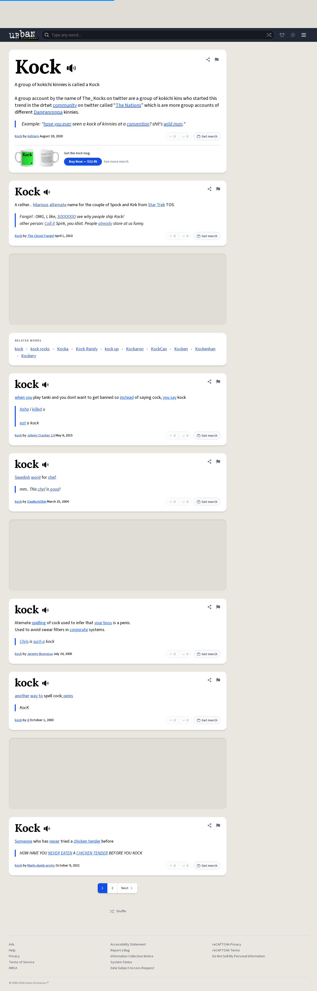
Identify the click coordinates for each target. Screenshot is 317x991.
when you (23, 397)
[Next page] (127, 888)
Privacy (14, 956)
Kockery (28, 356)
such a (39, 641)
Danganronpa (48, 112)
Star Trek (156, 205)
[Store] (282, 35)
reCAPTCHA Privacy (226, 944)
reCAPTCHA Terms (226, 950)
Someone (23, 841)
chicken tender (87, 841)
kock (19, 349)
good (54, 489)
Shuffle (117, 911)
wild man (173, 124)
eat (23, 423)
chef (52, 477)
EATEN (66, 853)
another (22, 696)
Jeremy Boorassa (40, 653)
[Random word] (269, 35)
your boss (103, 623)
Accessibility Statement (128, 944)
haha (24, 409)
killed (37, 409)
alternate (57, 205)
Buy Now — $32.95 (83, 161)
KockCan (159, 349)
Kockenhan (205, 349)
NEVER (54, 853)
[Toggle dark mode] (292, 35)
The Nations (128, 105)
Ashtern (33, 136)
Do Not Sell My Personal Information (238, 956)
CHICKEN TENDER (92, 853)
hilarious (40, 205)
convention (138, 124)
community (65, 105)
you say (169, 397)
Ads (12, 944)
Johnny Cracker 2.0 (41, 435)
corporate (79, 630)
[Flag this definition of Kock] (217, 59)
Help (12, 950)
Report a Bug (120, 950)
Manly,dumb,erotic (41, 865)
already (105, 223)
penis (68, 696)
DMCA (13, 968)
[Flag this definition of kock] (218, 382)
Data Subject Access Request (132, 968)
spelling (39, 623)
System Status (121, 962)
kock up (112, 349)
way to (36, 696)
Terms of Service (21, 962)
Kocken (181, 349)
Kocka (62, 349)
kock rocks (40, 349)
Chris (24, 641)
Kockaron (134, 349)
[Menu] (303, 35)
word (36, 477)
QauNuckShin (36, 501)
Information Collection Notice (132, 956)
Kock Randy (86, 349)
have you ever (57, 124)
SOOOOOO (66, 217)
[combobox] (158, 35)
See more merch (116, 161)
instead (127, 397)
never (54, 841)
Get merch (207, 136)
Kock (18, 136)
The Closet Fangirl (40, 235)
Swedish (22, 477)
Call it (50, 223)
